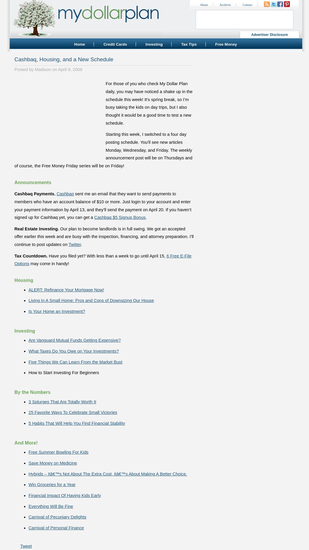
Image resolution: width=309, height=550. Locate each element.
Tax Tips (189, 44)
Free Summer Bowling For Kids (59, 452)
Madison (43, 69)
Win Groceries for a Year (52, 484)
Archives (225, 4)
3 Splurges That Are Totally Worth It (62, 401)
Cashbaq (65, 193)
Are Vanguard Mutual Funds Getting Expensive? (75, 340)
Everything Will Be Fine (51, 506)
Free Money (226, 44)
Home (79, 44)
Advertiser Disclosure (269, 35)
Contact (247, 4)
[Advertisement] (58, 116)
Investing (154, 44)
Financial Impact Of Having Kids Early (65, 495)
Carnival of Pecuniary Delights (57, 517)
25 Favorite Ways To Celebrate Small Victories (73, 412)
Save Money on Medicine (53, 463)
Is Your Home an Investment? (57, 311)
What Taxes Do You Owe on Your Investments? (74, 351)
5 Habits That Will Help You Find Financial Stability (77, 423)
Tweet (26, 546)
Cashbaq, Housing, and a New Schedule (63, 59)
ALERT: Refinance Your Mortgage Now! (66, 290)
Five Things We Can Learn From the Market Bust (75, 362)
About (204, 4)
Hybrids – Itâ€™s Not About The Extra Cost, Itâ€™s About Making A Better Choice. (108, 474)
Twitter (75, 244)
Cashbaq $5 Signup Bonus (119, 217)
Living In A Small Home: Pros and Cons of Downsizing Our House (91, 300)
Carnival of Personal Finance (56, 528)
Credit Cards (115, 44)
